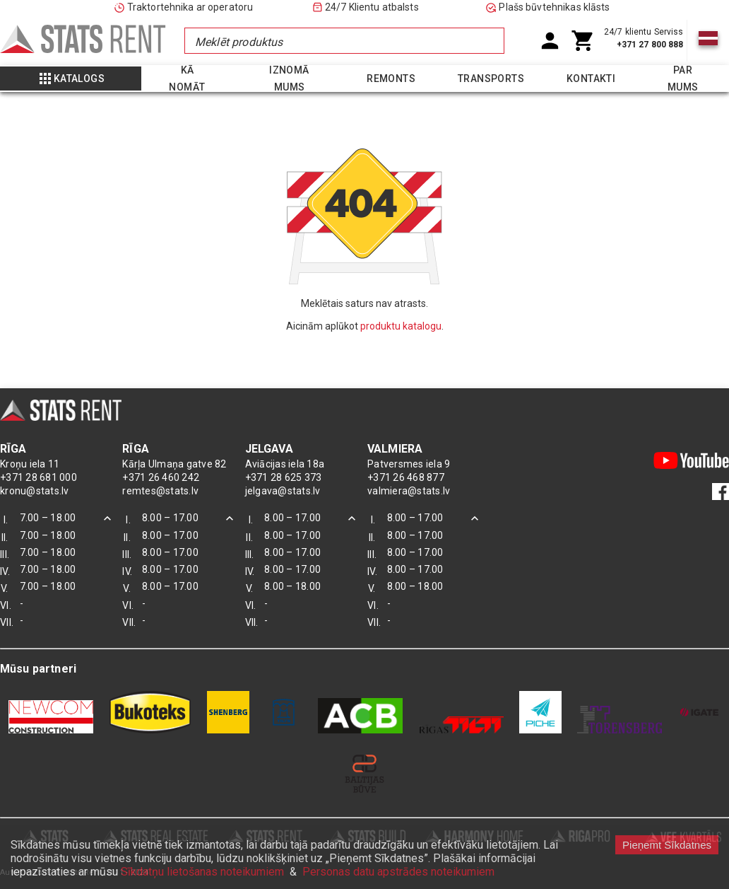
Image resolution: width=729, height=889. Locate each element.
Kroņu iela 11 (29, 464)
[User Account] (550, 41)
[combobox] (343, 41)
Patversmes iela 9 (408, 464)
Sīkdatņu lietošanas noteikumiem (202, 871)
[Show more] (70, 78)
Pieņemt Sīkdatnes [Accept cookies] (666, 845)
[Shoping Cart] (583, 41)
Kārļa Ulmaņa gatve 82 (174, 464)
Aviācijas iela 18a (285, 464)
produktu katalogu (400, 326)
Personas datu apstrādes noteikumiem (398, 871)
